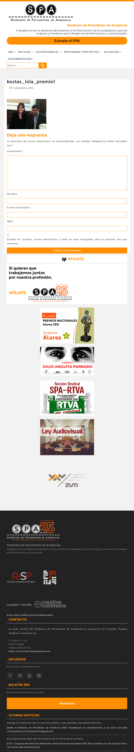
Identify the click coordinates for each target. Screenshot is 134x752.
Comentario (15, 151)
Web (10, 221)
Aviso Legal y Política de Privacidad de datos (30, 615)
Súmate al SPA (67, 41)
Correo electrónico (18, 207)
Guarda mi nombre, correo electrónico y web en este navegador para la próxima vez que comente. (67, 241)
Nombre (12, 193)
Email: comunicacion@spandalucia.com (29, 651)
